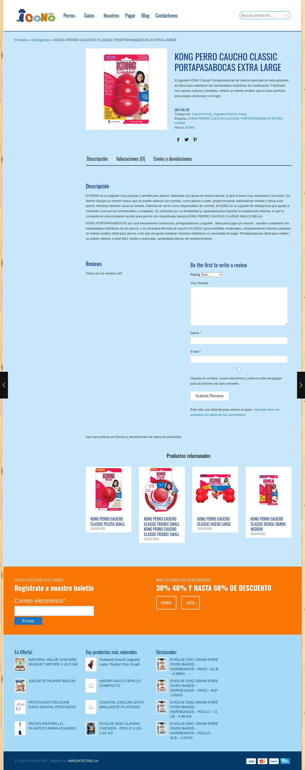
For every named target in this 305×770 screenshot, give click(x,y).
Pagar (123, 15)
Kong (242, 114)
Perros (62, 15)
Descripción (96, 158)
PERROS (166, 602)
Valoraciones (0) (129, 158)
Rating (195, 274)
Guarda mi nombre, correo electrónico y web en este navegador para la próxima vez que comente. (236, 380)
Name (195, 332)
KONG (190, 127)
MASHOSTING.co (83, 760)
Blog (139, 15)
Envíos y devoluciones (171, 158)
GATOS (190, 602)
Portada (21, 40)
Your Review (200, 282)
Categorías (41, 40)
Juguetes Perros (225, 114)
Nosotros (105, 15)
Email (195, 351)
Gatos (82, 15)
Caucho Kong (202, 114)
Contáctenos (160, 15)
